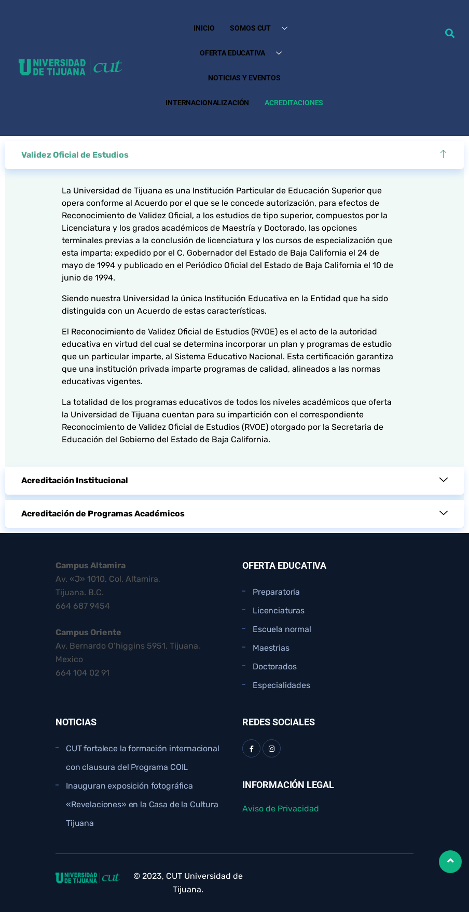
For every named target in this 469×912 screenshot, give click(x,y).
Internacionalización (207, 103)
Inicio (204, 28)
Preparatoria (276, 592)
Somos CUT (262, 28)
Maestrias (271, 648)
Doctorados (274, 666)
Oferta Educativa (244, 53)
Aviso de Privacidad (280, 808)
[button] (449, 32)
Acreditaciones (294, 103)
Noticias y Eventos (244, 78)
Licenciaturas (279, 610)
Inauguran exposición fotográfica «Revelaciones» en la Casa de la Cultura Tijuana (142, 804)
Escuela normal (282, 629)
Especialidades (281, 685)
